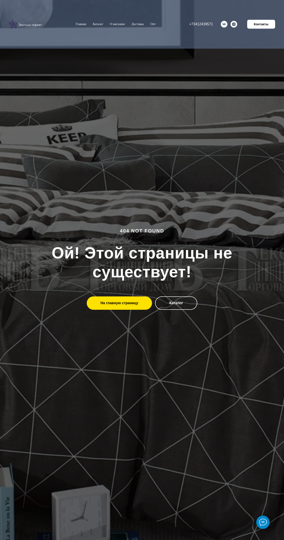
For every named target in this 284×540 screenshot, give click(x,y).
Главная (81, 24)
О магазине (117, 24)
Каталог (98, 24)
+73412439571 (201, 24)
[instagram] (234, 24)
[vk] (224, 24)
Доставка (138, 24)
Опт (153, 24)
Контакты (261, 24)
